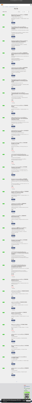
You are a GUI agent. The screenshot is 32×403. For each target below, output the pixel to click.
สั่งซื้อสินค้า (13, 22)
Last (16, 381)
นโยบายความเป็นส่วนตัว (18, 400)
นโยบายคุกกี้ (5, 401)
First (15, 381)
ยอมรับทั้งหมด (28, 400)
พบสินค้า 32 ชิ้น (5, 11)
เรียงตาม (19, 11)
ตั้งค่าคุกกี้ (24, 400)
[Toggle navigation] (31, 5)
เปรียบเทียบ (13, 24)
